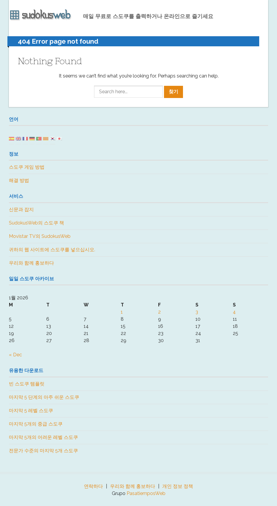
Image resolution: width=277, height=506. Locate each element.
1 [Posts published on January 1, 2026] (122, 312)
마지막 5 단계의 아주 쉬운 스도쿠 (44, 397)
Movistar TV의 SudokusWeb (40, 236)
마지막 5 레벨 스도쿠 (31, 410)
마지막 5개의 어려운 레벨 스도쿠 (43, 437)
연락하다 (93, 486)
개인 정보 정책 (177, 486)
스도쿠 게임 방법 (26, 167)
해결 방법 (19, 180)
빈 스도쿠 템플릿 (26, 384)
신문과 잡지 (21, 209)
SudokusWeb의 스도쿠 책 (36, 223)
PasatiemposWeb (146, 493)
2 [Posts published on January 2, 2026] (159, 312)
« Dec (15, 355)
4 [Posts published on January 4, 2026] (234, 312)
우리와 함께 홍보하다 (31, 263)
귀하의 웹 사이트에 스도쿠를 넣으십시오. (52, 249)
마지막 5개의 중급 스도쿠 (36, 424)
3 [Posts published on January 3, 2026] (196, 312)
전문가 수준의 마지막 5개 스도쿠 (43, 450)
